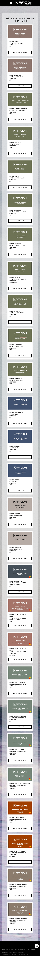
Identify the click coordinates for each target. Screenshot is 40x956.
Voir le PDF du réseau (20, 52)
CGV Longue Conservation (18, 949)
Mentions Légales (30, 949)
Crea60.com (13, 954)
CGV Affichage (6, 949)
